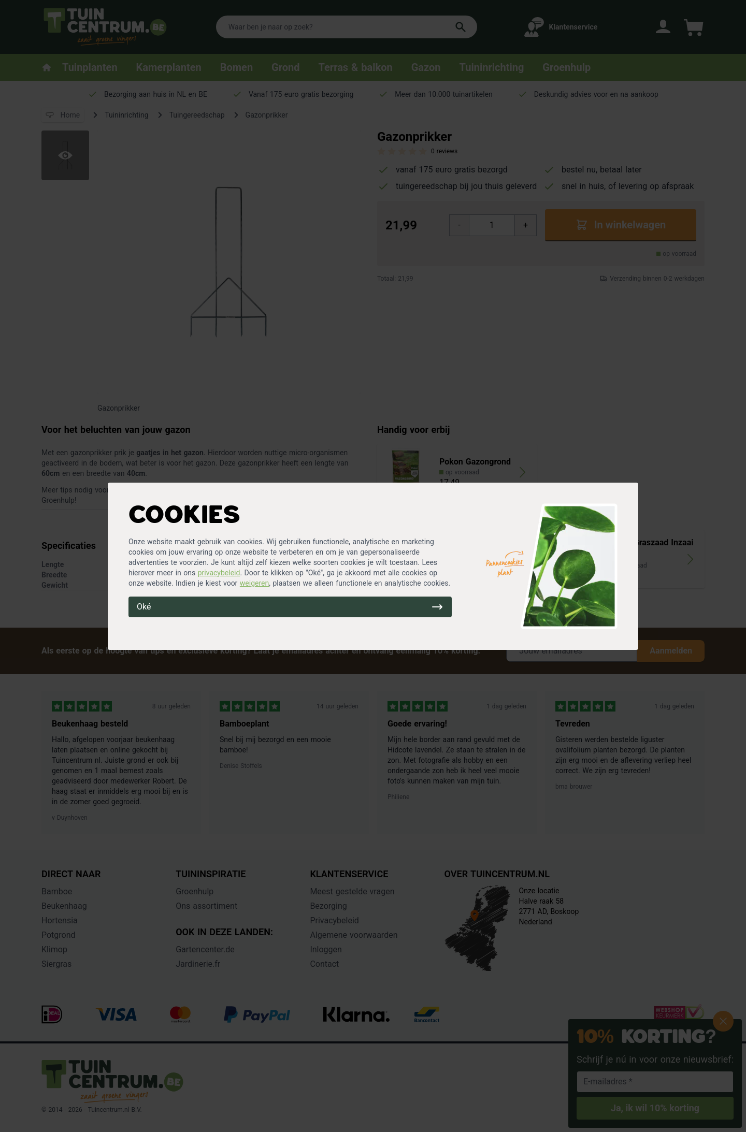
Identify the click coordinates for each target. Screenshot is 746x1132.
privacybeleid (219, 573)
